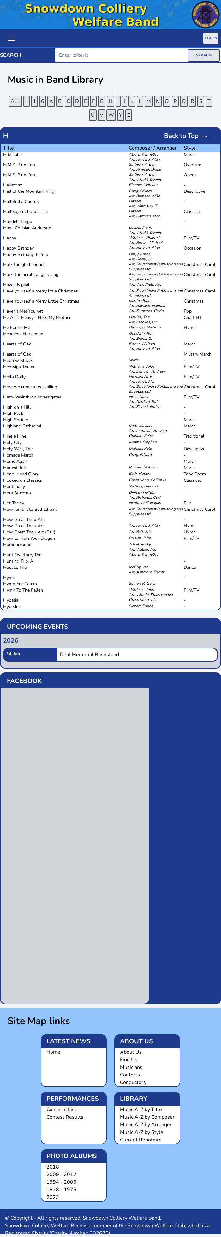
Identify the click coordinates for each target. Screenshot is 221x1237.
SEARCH (204, 55)
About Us (131, 1052)
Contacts (130, 1074)
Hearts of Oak (17, 344)
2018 (52, 1166)
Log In (211, 38)
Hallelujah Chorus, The (25, 212)
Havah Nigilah (17, 285)
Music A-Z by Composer (147, 1117)
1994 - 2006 (61, 1182)
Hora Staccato (17, 493)
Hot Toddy (13, 503)
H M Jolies (13, 155)
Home (53, 1052)
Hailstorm (13, 185)
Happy (9, 238)
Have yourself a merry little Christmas (40, 291)
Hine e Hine (14, 436)
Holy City (12, 442)
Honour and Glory (21, 474)
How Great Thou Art (23, 519)
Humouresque (17, 545)
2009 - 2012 (61, 1174)
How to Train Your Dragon (29, 538)
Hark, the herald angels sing (30, 275)
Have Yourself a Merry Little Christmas (41, 301)
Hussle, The (15, 567)
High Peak (13, 413)
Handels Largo (17, 222)
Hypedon (12, 607)
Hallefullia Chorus (21, 201)
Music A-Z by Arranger (146, 1124)
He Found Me (16, 328)
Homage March (18, 455)
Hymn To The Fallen (23, 590)
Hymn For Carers (20, 584)
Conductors (133, 1082)
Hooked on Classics (22, 480)
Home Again (15, 461)
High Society (15, 420)
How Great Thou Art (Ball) (29, 532)
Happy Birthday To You (25, 254)
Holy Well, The (18, 449)
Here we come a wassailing (30, 387)
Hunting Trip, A (18, 561)
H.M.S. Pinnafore (19, 165)
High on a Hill (17, 407)
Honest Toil (14, 468)
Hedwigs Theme (19, 367)
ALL (15, 101)
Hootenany (14, 487)
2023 (52, 1197)
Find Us (128, 1059)
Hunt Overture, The (22, 555)
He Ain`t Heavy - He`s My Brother (37, 318)
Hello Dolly (14, 377)
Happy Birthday (18, 248)
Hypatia (10, 600)
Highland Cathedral (22, 426)
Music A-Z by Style (141, 1132)
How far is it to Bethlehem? (30, 509)
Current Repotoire (141, 1139)
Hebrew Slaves (18, 360)
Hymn (9, 577)
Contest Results (64, 1117)
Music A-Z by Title (141, 1109)
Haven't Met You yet (23, 311)
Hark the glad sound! (24, 265)
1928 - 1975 (61, 1189)
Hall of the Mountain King (28, 191)
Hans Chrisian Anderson (27, 228)
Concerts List (61, 1109)
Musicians (131, 1067)
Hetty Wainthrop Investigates (32, 397)
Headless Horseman (23, 334)
